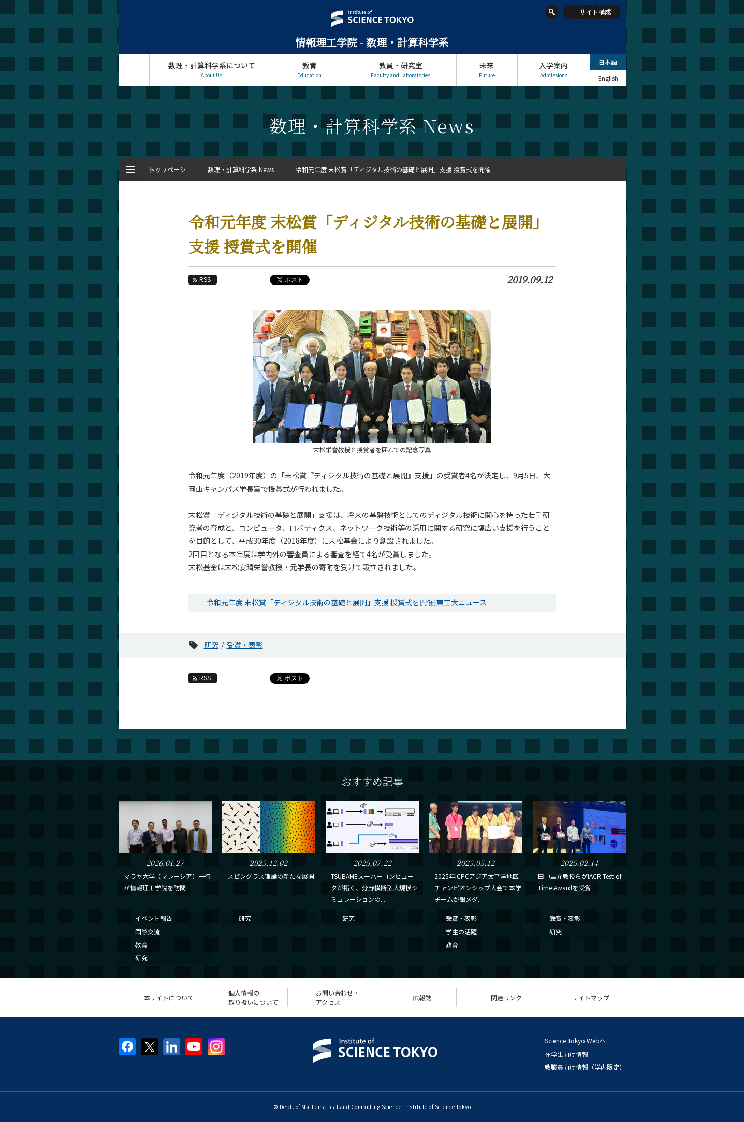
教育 (309, 69)
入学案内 (554, 69)
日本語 (608, 62)
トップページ (134, 69)
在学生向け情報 (566, 1053)
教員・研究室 (400, 69)
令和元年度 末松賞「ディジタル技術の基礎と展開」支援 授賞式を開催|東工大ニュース (347, 602)
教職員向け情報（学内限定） (585, 1066)
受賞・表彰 (245, 645)
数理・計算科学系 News (241, 169)
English (608, 78)
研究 (211, 645)
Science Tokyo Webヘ (575, 1040)
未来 (487, 69)
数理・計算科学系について (212, 69)
